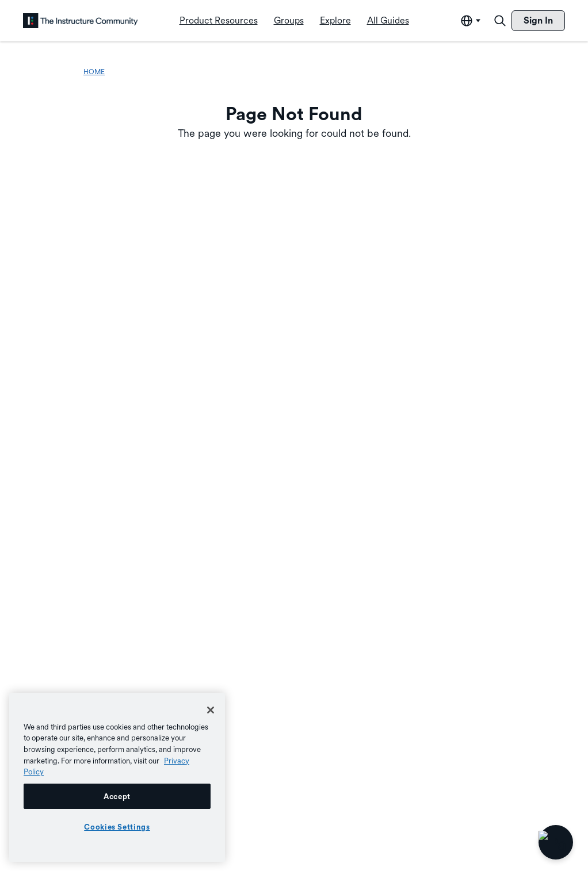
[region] (117, 777)
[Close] (210, 710)
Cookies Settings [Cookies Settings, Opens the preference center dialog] (117, 826)
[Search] (500, 20)
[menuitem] (218, 20)
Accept (117, 796)
